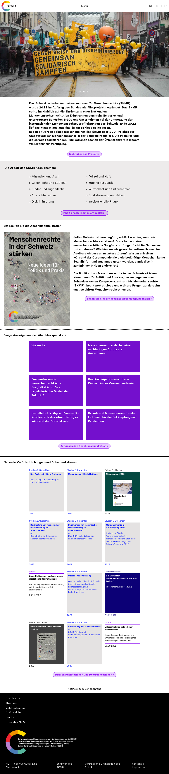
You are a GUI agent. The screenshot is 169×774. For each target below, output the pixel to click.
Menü (84, 6)
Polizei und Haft (100, 177)
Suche (10, 717)
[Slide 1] (80, 91)
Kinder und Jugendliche (48, 189)
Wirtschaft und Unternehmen (110, 189)
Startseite (13, 698)
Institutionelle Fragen (104, 202)
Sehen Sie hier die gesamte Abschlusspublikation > (119, 299)
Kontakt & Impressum (139, 765)
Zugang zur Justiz (101, 183)
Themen (11, 703)
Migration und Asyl (45, 177)
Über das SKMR (16, 722)
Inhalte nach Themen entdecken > (84, 213)
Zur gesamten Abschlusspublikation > (85, 446)
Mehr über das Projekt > (84, 154)
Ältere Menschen (44, 195)
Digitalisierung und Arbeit (107, 195)
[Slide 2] (83, 91)
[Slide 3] (87, 91)
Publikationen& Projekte (15, 710)
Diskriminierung (43, 202)
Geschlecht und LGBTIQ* (49, 183)
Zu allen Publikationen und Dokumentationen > (84, 675)
